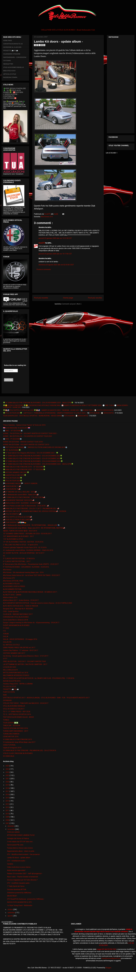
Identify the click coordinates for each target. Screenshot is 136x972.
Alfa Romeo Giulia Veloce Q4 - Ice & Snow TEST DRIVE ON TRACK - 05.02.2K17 (31, 575)
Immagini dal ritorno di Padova (18, 838)
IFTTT (5, 659)
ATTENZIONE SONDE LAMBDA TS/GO (21, 835)
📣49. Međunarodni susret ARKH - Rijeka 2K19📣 (21, 495)
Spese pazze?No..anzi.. (15, 845)
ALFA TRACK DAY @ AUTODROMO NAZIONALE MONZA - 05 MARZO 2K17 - (30, 592)
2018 (8, 788)
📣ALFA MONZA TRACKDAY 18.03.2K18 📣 (18, 500)
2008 (8, 820)
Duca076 (42, 243)
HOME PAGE (7, 40)
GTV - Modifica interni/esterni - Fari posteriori (23, 854)
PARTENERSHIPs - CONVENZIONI (14, 57)
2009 (8, 817)
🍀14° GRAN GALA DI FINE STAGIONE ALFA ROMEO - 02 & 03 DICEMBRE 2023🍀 (32, 458)
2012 (8, 807)
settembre (11, 913)
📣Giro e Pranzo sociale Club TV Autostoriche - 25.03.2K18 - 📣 (26, 506)
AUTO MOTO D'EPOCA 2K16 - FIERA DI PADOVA (20, 606)
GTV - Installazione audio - (16, 861)
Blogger (108, 968)
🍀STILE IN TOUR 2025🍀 (12, 481)
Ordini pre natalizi (13, 832)
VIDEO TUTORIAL (9, 745)
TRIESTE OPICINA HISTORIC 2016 (15, 728)
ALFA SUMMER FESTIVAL (12, 589)
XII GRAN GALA (8, 756)
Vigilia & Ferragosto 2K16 (12, 748)
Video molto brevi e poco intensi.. (19, 867)
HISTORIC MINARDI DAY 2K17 (14, 653)
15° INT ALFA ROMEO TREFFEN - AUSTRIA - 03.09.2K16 (23, 542)
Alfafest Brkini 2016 (10, 597)
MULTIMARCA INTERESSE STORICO (16, 675)
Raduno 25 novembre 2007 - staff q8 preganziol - (25, 874)
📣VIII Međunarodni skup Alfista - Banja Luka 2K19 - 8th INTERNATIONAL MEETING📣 (34, 528)
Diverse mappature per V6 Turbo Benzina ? (22, 880)
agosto (10, 916)
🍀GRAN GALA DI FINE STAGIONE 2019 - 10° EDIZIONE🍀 (24, 467)
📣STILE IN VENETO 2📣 (12, 514)
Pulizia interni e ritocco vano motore (20, 848)
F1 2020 (6, 628)
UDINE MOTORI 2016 (10, 737)
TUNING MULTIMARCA (11, 734)
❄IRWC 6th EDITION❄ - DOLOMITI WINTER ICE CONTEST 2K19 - (26, 445)
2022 (8, 775)
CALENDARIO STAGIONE (11, 54)
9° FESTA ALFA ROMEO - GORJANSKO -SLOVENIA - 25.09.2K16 (26, 567)
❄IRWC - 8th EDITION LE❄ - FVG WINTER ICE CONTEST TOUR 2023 (27, 436)
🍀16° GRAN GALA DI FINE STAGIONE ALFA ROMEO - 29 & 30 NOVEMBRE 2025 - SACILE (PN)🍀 (38, 403)
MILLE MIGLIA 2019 (10, 670)
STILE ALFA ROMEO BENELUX (13, 67)
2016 (8, 795)
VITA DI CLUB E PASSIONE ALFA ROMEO (18, 753)
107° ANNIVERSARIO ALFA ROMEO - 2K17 (18, 536)
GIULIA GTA (7, 642)
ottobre (10, 909)
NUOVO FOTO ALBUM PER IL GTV (19, 902)
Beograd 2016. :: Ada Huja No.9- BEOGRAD (18, 609)
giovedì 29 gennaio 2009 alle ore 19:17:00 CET (55, 254)
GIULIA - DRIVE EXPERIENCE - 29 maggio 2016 (20, 639)
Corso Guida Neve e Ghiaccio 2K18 (15, 620)
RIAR (5, 695)
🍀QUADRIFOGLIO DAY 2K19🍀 (14, 475)
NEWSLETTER (8, 64)
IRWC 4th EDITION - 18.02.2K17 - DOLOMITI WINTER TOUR (24, 661)
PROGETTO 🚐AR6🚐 (10, 50)
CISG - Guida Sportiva (10, 611)
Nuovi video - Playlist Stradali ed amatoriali (22, 877)
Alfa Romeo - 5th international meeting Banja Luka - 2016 (23, 572)
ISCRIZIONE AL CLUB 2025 (12, 47)
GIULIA (5, 636)
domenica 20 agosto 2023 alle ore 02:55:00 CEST (56, 265)
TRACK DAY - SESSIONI (11, 725)
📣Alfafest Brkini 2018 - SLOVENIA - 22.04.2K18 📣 (21, 503)
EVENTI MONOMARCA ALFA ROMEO (16, 625)
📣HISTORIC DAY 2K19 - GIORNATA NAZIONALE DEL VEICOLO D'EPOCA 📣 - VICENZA (34, 511)
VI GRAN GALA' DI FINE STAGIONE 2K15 (17, 739)
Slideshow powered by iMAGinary (19, 893)
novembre (11, 829)
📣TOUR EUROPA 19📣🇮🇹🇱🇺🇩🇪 (14, 522)
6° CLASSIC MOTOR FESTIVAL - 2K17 (16, 561)
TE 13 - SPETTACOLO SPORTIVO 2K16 (17, 714)
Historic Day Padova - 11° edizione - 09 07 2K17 (20, 650)
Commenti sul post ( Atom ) (71, 304)
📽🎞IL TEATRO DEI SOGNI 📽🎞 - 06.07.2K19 (20, 531)
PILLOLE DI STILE (9, 686)
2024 (8, 769)
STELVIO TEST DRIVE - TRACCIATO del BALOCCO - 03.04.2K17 (25, 703)
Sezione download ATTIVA (16, 889)
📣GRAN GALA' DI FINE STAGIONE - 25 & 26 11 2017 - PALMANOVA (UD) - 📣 (31, 508)
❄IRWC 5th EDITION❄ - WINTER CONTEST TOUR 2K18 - (23, 442)
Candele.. (10, 864)
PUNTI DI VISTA (9, 692)
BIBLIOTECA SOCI (9, 71)
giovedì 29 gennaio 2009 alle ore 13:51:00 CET (55, 238)
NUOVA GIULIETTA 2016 (11, 681)
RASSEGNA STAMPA (10, 77)
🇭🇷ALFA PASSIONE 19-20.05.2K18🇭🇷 (16, 428)
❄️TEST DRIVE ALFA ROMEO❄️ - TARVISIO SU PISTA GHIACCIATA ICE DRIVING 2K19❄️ (35, 447)
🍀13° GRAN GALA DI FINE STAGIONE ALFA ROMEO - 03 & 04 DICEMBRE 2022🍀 (32, 456)
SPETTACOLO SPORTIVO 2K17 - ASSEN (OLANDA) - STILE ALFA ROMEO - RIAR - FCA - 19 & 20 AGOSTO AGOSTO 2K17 (46, 698)
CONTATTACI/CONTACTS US (13, 44)
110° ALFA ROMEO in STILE (13, 539)
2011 (8, 810)
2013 (8, 804)
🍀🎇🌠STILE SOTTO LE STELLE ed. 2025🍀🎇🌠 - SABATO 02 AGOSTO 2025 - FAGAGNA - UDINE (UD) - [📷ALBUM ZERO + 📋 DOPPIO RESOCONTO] (58, 410)
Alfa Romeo (7, 570)
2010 (8, 814)
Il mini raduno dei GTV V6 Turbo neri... (20, 842)
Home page (68, 298)
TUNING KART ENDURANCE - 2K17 (15, 731)
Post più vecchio (95, 298)
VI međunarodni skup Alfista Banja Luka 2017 (19, 742)
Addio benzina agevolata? (16, 870)
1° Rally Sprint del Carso (15, 886)
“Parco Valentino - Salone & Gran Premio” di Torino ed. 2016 (24, 425)
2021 (8, 779)
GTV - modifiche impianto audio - (18, 883)
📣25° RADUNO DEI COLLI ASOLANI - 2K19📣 (20, 492)
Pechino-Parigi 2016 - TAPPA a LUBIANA (18, 684)
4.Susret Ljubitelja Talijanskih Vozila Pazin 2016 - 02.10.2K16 (25, 547)
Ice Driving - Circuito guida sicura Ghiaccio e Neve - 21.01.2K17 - (26, 656)
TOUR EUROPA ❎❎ (10, 723)
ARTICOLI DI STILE (9, 74)
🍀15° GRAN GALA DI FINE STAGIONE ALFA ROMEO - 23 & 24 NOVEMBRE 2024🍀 (33, 461)
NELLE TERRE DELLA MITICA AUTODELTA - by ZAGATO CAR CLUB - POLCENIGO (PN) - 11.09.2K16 (38, 678)
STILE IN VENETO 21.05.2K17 (13, 709)
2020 (8, 782)
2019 (8, 785)
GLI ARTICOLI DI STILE (11, 645)
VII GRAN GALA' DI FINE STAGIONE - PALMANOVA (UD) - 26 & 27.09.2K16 (29, 750)
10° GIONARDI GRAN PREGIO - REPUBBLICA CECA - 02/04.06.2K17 (27, 534)
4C (4, 556)
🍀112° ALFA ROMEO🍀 (12, 450)
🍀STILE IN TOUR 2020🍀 (12, 478)
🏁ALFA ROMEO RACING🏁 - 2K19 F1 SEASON (20, 483)
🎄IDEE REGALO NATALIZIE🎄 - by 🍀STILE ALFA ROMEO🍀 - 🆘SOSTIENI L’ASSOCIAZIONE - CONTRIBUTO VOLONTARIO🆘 (14, 93)
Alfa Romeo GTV (47, 217)
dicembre (11, 826)
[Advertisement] (68, 283)
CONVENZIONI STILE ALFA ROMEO (16, 617)
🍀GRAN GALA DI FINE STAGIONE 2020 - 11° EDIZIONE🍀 (24, 470)
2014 (8, 801)
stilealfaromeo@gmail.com (110, 958)
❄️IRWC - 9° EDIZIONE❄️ (12, 439)
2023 (8, 772)
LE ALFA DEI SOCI (9, 667)
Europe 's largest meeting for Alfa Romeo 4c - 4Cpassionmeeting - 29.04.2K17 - (31, 623)
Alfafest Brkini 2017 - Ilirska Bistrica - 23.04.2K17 (21, 600)
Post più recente (41, 298)
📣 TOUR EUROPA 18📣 (11, 489)
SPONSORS (7, 700)
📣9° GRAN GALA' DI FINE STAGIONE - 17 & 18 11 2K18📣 (24, 497)
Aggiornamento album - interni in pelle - (21, 851)
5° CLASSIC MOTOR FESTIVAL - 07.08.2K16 (19, 559)
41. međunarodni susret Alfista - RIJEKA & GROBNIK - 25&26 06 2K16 (28, 550)
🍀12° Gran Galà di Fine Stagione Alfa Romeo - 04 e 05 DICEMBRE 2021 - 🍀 (30, 453)
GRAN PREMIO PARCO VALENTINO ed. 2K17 (19, 648)
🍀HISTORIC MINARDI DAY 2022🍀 (16, 472)
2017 (8, 791)
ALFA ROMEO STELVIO (11, 584)
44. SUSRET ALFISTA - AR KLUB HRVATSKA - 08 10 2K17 (23, 553)
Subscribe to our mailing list (15, 365)
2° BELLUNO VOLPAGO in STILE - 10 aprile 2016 (20, 545)
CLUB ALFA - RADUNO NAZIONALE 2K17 (18, 614)
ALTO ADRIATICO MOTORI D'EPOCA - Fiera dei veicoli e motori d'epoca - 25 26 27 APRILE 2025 (37, 603)
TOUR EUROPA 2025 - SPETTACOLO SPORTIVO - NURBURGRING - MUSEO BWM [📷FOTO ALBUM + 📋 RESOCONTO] (45, 416)
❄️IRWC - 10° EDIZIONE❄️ (13, 431)
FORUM (6, 634)
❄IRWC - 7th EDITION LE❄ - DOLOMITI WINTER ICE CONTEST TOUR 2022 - (30, 433)
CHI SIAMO (7, 60)
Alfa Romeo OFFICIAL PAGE (13, 581)
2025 (8, 766)
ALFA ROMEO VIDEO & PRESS (14, 586)
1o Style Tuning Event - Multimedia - (20, 905)
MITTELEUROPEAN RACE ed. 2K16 (15, 673)
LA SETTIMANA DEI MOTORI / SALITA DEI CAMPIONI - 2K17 (25, 664)
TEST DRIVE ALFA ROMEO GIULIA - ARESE (18, 717)
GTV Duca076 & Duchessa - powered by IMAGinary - (26, 899)
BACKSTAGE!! (12, 896)
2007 (8, 823)
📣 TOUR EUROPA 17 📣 (12, 486)
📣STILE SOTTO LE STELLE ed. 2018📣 (17, 517)
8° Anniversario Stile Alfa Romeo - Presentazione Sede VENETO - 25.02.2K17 (30, 564)
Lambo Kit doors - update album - (19, 858)
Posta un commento (44, 269)
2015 (8, 798)
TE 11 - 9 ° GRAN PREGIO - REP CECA (16, 712)
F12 (4, 631)
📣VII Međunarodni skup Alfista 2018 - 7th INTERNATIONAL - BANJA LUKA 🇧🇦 (31, 525)
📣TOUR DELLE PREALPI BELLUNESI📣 (17, 520)
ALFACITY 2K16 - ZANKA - (12, 595)
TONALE (6, 720)
